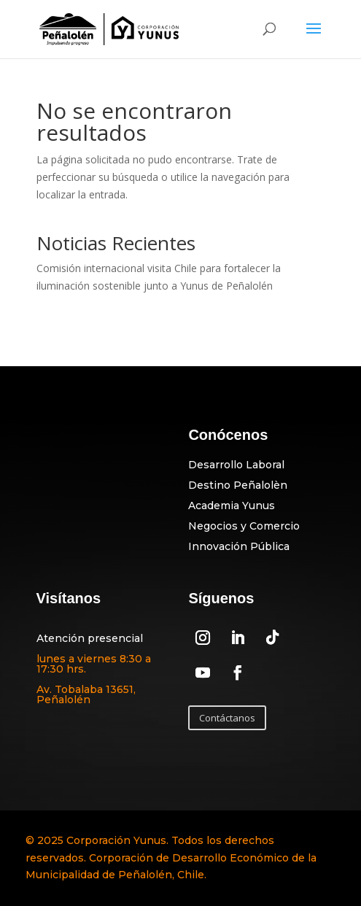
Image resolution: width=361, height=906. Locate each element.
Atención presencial (89, 638)
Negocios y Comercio (244, 526)
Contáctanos (227, 717)
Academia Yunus (231, 505)
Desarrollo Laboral (236, 464)
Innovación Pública (239, 546)
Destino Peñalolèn (237, 485)
